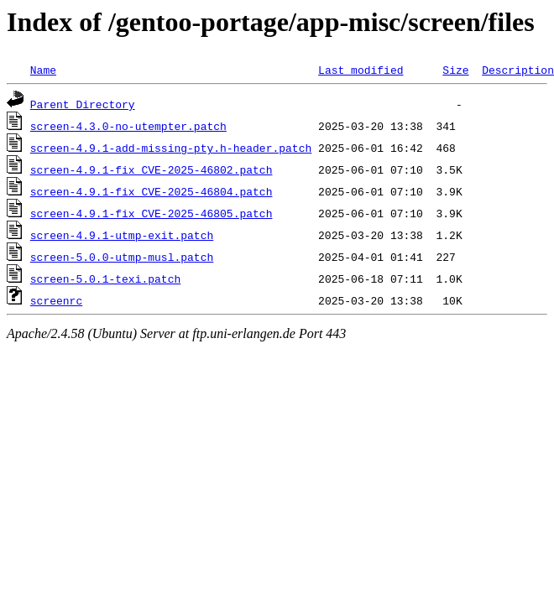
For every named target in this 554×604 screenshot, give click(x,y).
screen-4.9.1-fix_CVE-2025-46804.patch (151, 191)
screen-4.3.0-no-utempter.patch (128, 125)
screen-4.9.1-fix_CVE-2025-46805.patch (151, 213)
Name (43, 69)
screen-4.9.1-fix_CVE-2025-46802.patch (151, 169)
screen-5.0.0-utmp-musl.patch (121, 256)
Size (455, 69)
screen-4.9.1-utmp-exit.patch (121, 234)
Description (518, 69)
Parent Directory (82, 104)
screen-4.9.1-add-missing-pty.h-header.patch (170, 147)
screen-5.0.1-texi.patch (105, 278)
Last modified (360, 69)
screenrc (56, 300)
